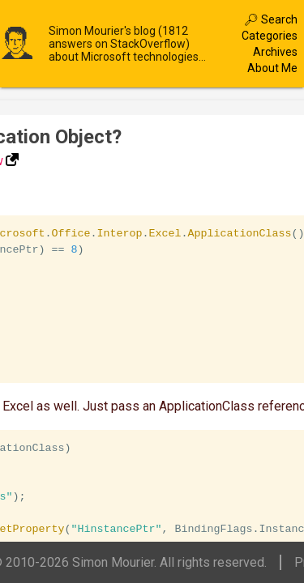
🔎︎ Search (271, 19)
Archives (275, 51)
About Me (272, 68)
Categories (270, 35)
